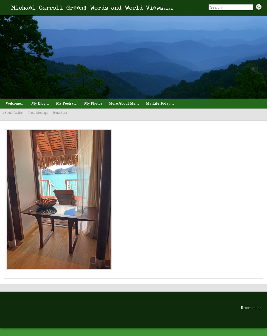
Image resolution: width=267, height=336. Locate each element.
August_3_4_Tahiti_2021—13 (11, 122)
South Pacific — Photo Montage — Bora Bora (36, 113)
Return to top (251, 308)
